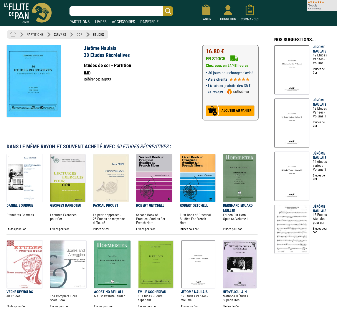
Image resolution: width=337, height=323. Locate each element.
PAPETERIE (149, 21)
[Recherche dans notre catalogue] (121, 11)
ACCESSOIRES (123, 21)
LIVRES (101, 21)
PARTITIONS (79, 21)
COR (79, 35)
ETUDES (98, 35)
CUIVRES (60, 35)
